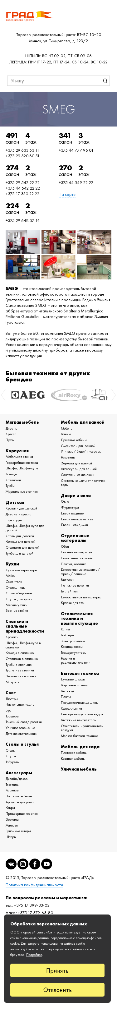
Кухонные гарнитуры (21, 570)
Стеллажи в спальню (22, 659)
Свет (11, 692)
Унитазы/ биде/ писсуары (81, 451)
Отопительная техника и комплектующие (79, 618)
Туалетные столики (20, 670)
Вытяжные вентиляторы (78, 720)
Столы (10, 750)
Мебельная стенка (19, 456)
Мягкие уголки (16, 605)
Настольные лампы (20, 704)
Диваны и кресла (19, 514)
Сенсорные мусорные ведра (82, 714)
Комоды (11, 474)
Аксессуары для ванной (79, 469)
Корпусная (17, 451)
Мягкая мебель (22, 422)
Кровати (12, 637)
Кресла (11, 434)
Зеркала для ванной (76, 463)
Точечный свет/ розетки (24, 722)
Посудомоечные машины (79, 702)
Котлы (65, 629)
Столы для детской (20, 536)
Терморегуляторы (73, 652)
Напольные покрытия (77, 558)
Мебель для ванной (83, 422)
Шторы (11, 837)
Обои (65, 546)
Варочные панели (74, 685)
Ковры (10, 807)
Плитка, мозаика (73, 564)
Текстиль (12, 784)
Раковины (68, 457)
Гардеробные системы (22, 462)
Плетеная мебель (73, 752)
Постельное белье (19, 796)
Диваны (11, 428)
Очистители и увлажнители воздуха (82, 728)
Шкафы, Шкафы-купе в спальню (23, 645)
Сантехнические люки (77, 474)
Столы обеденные (19, 593)
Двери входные (72, 513)
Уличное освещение (20, 728)
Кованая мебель (73, 758)
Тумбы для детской (19, 553)
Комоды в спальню (20, 653)
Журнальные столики (22, 491)
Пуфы (10, 440)
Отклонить (57, 989)
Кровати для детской (21, 508)
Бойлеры (67, 635)
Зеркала (12, 819)
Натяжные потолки (75, 585)
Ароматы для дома (20, 802)
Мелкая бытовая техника (79, 736)
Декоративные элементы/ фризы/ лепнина (80, 571)
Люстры (12, 699)
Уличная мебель (79, 769)
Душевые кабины (74, 440)
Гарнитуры (14, 520)
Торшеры (12, 716)
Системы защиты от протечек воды (83, 482)
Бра (9, 710)
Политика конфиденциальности (34, 884)
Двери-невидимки (74, 525)
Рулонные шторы (18, 831)
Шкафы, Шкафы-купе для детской (25, 527)
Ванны (66, 434)
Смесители (14, 581)
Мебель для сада (80, 746)
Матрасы (13, 682)
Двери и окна (76, 495)
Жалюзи (12, 825)
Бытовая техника (80, 673)
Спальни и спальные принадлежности (25, 626)
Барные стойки (17, 610)
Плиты (66, 696)
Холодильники (71, 708)
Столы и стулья (22, 744)
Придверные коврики (22, 813)
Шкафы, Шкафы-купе (22, 468)
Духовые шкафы (73, 679)
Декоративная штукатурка (81, 597)
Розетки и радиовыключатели (75, 660)
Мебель (66, 428)
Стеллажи (13, 480)
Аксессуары (19, 773)
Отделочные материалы (75, 538)
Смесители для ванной (78, 446)
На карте (67, 194)
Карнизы (12, 790)
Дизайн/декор (16, 778)
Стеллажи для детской (23, 547)
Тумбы (10, 485)
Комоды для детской (21, 541)
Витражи (67, 580)
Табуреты (12, 762)
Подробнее (34, 954)
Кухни (12, 564)
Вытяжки (67, 691)
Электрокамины (73, 641)
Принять (57, 970)
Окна (65, 501)
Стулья (11, 756)
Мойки (11, 576)
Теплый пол (69, 591)
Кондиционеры (72, 646)
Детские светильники (21, 733)
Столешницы (15, 587)
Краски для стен (73, 603)
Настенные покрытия (76, 552)
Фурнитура (70, 507)
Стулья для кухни (19, 599)
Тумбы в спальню (19, 664)
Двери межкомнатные (77, 519)
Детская (15, 502)
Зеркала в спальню (21, 676)
